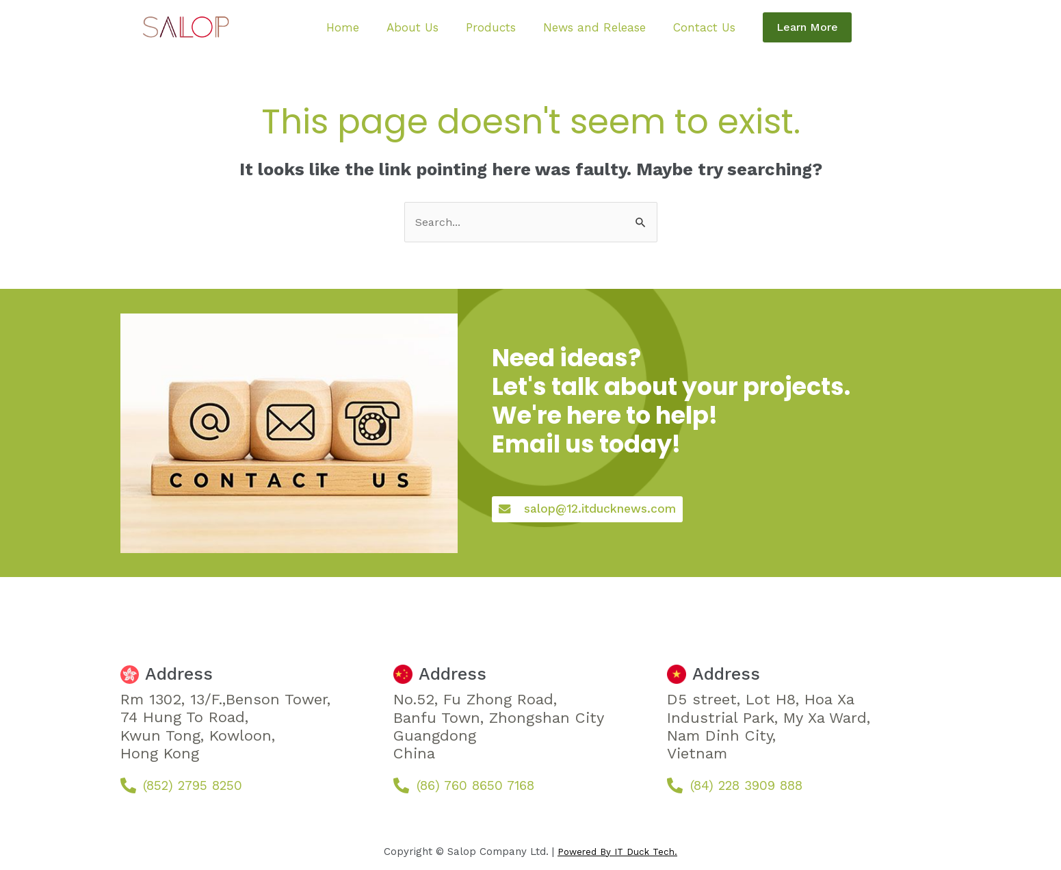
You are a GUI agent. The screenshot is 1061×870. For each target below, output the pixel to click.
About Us (422, 28)
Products (490, 28)
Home (362, 28)
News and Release (583, 28)
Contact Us (683, 28)
